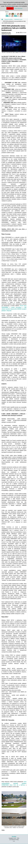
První (22, 305)
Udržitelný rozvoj (18, 19)
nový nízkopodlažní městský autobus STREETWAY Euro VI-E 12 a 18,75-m (14, 783)
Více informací (18, 8)
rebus (18, 32)
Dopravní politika (9, 19)
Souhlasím (10, 8)
